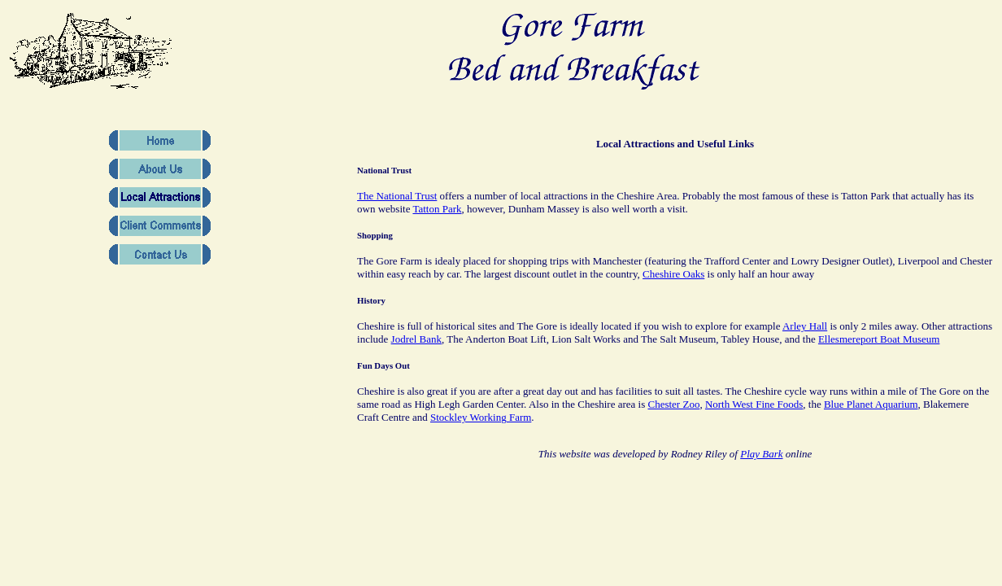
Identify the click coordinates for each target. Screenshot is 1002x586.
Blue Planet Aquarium (871, 404)
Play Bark (761, 454)
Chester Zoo (673, 404)
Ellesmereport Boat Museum (878, 339)
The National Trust (397, 196)
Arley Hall (804, 326)
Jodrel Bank (416, 339)
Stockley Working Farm (480, 417)
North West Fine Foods (754, 404)
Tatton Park (436, 209)
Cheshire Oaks (673, 274)
